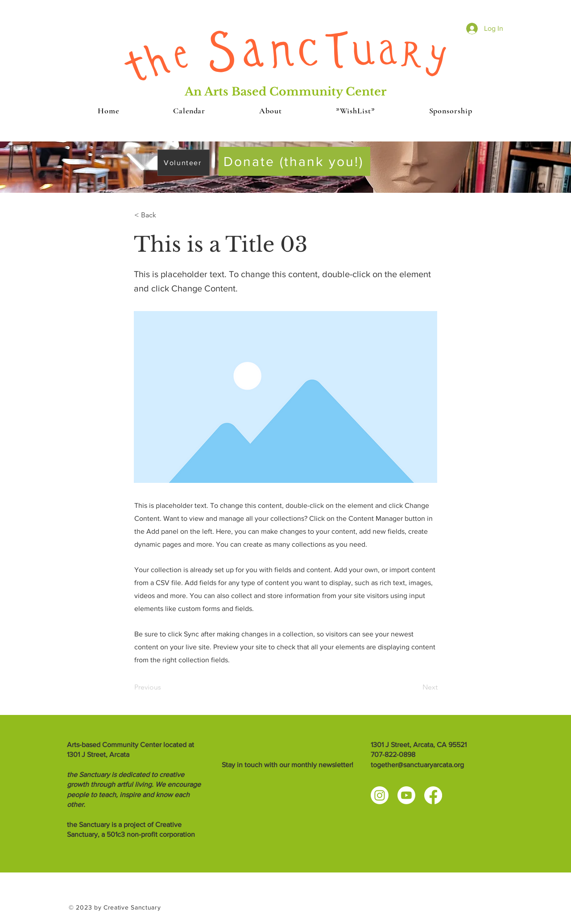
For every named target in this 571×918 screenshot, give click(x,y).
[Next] (415, 687)
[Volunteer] (183, 163)
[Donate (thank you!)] (294, 161)
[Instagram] (380, 795)
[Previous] (163, 687)
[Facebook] (433, 795)
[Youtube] (406, 795)
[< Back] (163, 215)
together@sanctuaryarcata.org (417, 764)
